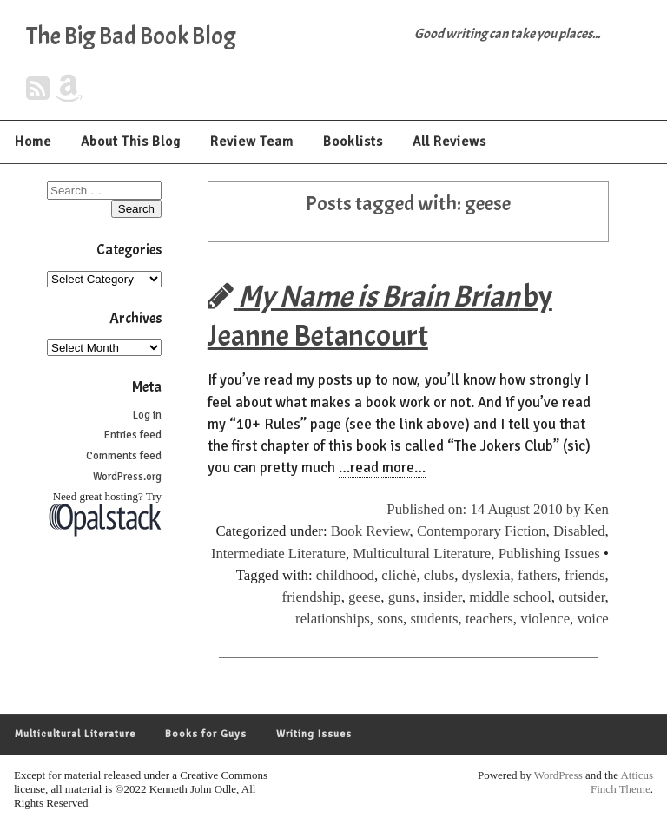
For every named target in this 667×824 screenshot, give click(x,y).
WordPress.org (127, 477)
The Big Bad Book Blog (131, 36)
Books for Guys (206, 734)
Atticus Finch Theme (622, 781)
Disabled (579, 531)
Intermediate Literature (278, 553)
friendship (311, 597)
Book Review (370, 531)
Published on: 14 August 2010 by (485, 509)
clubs (439, 575)
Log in (147, 415)
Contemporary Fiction (481, 531)
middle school (510, 597)
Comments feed (124, 456)
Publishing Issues (549, 553)
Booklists (353, 141)
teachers (489, 618)
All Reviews (449, 141)
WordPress (558, 774)
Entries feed (133, 435)
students (434, 618)
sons (390, 618)
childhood (345, 575)
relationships (332, 618)
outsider (581, 597)
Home (33, 141)
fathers (538, 575)
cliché (398, 575)
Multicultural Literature (422, 553)
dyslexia (486, 575)
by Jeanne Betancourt (380, 316)
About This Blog (131, 141)
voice (592, 618)
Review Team (252, 141)
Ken (596, 509)
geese (364, 597)
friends (585, 575)
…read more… (382, 467)
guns (402, 597)
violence (545, 618)
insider (442, 597)
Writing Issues (314, 734)
